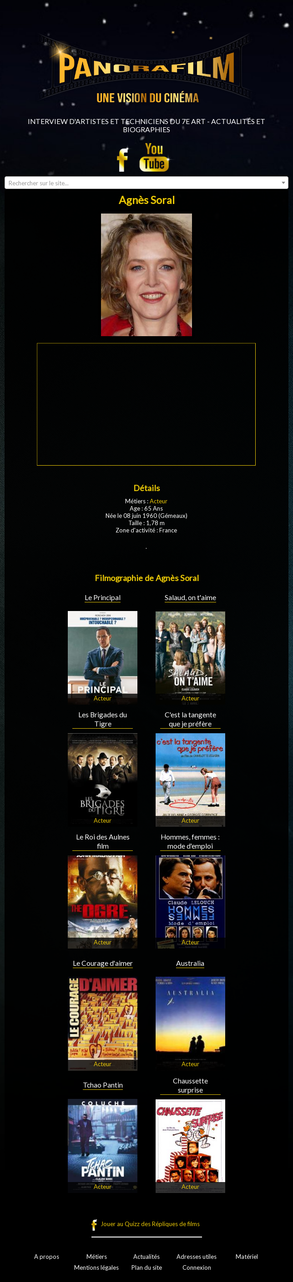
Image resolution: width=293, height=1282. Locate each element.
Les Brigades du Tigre (102, 719)
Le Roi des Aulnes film (103, 841)
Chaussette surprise (190, 1085)
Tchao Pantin (103, 1085)
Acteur (158, 501)
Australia (190, 963)
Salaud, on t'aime (190, 597)
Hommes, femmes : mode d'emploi (190, 841)
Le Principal (103, 597)
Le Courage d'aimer (103, 963)
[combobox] (146, 182)
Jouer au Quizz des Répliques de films (150, 1223)
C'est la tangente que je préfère (190, 719)
